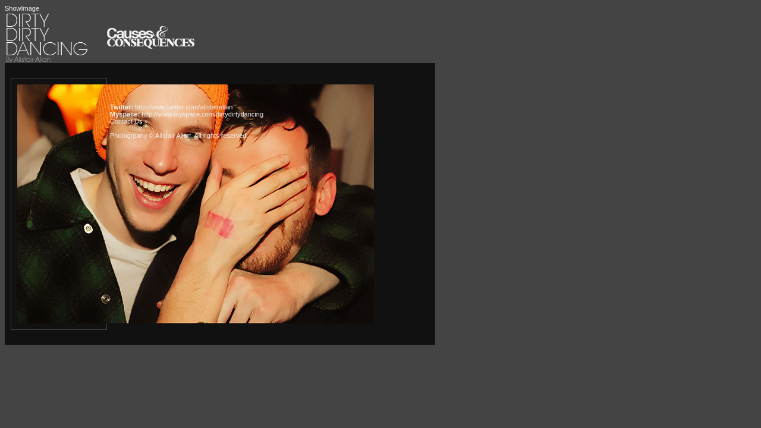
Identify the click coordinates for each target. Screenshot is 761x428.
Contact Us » (129, 121)
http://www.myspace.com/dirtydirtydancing (202, 114)
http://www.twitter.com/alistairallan (183, 107)
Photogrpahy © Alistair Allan (150, 135)
